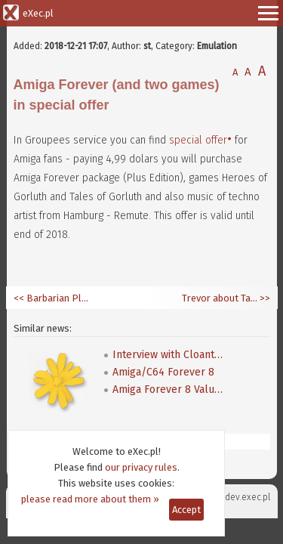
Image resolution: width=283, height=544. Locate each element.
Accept (186, 509)
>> (263, 298)
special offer (198, 140)
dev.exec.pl (247, 497)
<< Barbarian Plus (51, 298)
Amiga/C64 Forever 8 (163, 372)
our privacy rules (141, 467)
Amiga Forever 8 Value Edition (169, 389)
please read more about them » (90, 499)
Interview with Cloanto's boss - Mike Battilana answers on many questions (169, 354)
